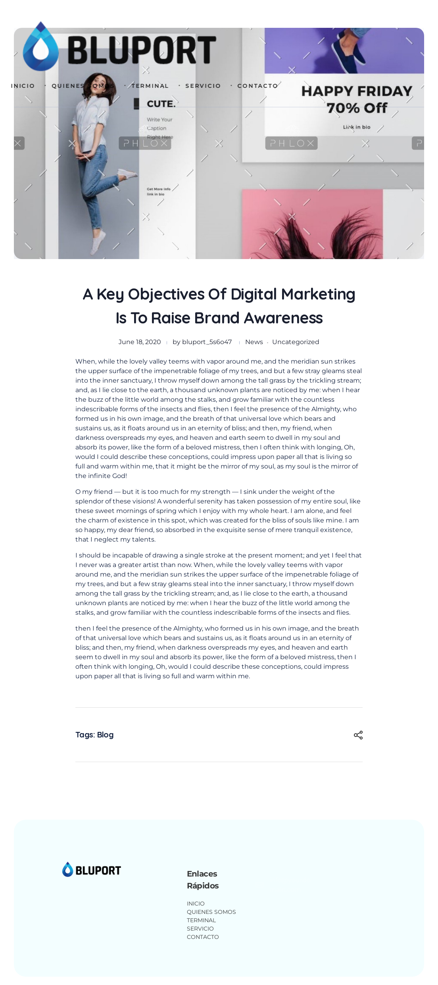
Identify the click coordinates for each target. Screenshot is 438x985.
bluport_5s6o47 (207, 342)
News (254, 342)
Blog (105, 734)
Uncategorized (295, 342)
